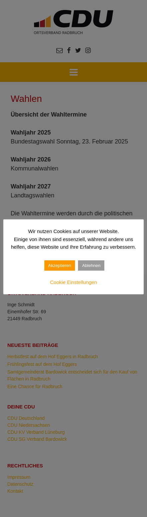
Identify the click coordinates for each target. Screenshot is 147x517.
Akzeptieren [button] (59, 265)
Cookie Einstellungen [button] (73, 282)
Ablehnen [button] (91, 265)
